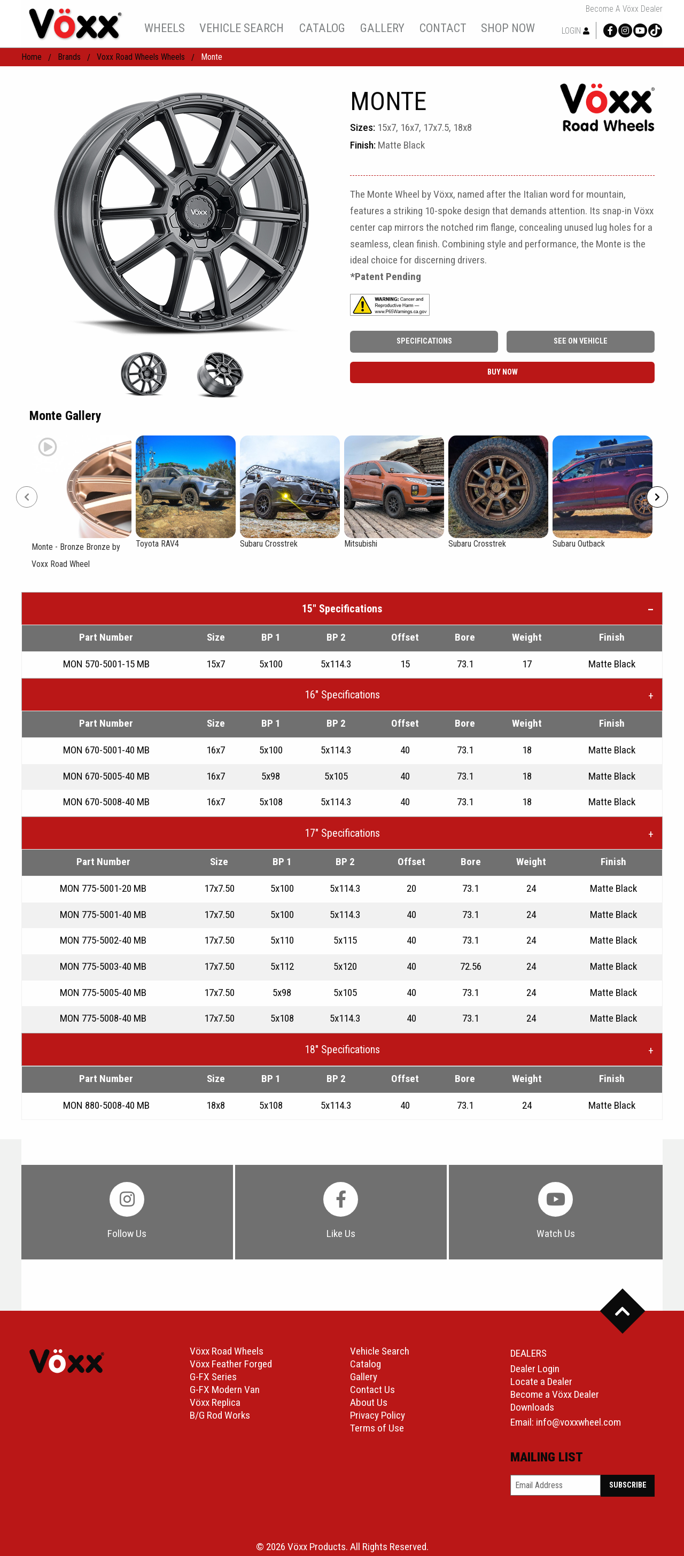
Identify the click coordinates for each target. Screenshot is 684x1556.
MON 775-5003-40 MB (103, 966)
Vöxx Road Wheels (226, 1351)
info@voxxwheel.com (578, 1422)
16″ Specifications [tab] (342, 694)
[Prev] (26, 497)
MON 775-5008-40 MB (103, 1018)
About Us (368, 1402)
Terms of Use (377, 1428)
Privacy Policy (377, 1415)
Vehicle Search (379, 1351)
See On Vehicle (581, 341)
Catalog (365, 1364)
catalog (322, 28)
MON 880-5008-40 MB (106, 1105)
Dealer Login (534, 1369)
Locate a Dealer (541, 1381)
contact (443, 28)
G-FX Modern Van (225, 1389)
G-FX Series (213, 1377)
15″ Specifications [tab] (342, 608)
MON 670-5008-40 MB (106, 802)
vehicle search (241, 28)
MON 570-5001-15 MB (106, 664)
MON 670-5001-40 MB (106, 750)
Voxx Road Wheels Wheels (141, 57)
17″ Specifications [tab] (342, 833)
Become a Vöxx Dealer (624, 9)
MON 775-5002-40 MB (103, 940)
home (31, 57)
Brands (69, 57)
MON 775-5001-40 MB (103, 914)
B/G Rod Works (220, 1415)
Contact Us (372, 1389)
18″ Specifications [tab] (342, 1049)
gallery (382, 28)
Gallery (363, 1377)
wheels (164, 28)
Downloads (532, 1407)
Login (575, 31)
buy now (502, 372)
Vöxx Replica (215, 1402)
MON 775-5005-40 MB (103, 992)
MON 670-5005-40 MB (106, 776)
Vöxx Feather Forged (231, 1364)
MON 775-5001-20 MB (103, 888)
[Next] (657, 497)
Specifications (424, 341)
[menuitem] (164, 28)
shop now (508, 28)
